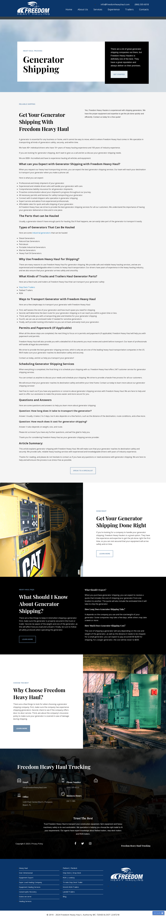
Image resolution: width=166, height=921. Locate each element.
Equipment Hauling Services (30, 888)
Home (69, 9)
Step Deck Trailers (27, 287)
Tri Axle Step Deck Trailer (73, 883)
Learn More (104, 554)
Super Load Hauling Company (30, 883)
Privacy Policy (37, 843)
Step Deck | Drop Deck (72, 873)
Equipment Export (26, 878)
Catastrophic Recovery (28, 893)
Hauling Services (25, 903)
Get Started (119, 74)
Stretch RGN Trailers (71, 888)
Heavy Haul (23, 868)
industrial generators (41, 233)
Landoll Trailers (69, 893)
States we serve (25, 898)
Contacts (144, 9)
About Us (83, 9)
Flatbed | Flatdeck (70, 868)
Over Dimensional (26, 873)
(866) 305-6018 (142, 4)
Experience (114, 9)
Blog (64, 898)
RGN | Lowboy (69, 878)
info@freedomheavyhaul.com (115, 4)
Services (97, 9)
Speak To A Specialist (83, 471)
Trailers (129, 9)
